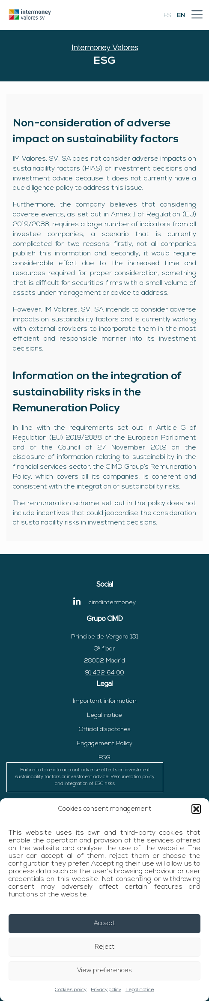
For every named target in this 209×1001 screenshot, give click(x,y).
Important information (105, 701)
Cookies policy (71, 989)
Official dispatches (105, 729)
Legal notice (139, 989)
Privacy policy (106, 989)
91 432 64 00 (104, 673)
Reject (104, 947)
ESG (84, 774)
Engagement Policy (104, 743)
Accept (104, 923)
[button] (196, 809)
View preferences (104, 971)
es (167, 15)
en (181, 15)
